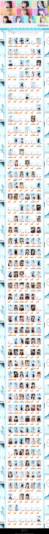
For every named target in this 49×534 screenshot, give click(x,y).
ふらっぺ (33, 155)
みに (33, 177)
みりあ (21, 344)
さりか (21, 266)
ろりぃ (38, 188)
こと (38, 288)
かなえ (10, 277)
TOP (9, 29)
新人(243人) (28, 32)
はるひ (38, 155)
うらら (21, 466)
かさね (33, 77)
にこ (27, 477)
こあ (21, 188)
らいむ (10, 477)
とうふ (33, 144)
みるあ (33, 277)
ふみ (33, 55)
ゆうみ (10, 255)
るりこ (27, 344)
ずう (33, 88)
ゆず (21, 288)
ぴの (15, 366)
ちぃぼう (16, 288)
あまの (10, 155)
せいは (16, 333)
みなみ (10, 433)
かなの (10, 444)
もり (27, 144)
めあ (27, 166)
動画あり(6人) (31, 32)
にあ (15, 477)
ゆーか (16, 177)
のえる (27, 355)
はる (38, 277)
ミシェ (27, 188)
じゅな (10, 377)
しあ (15, 355)
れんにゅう (33, 466)
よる (27, 244)
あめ (10, 366)
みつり (21, 55)
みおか (27, 366)
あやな (38, 377)
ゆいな (21, 477)
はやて (38, 66)
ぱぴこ (38, 444)
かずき (33, 333)
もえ (21, 333)
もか (15, 377)
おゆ (10, 333)
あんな (38, 433)
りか (15, 66)
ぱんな (10, 77)
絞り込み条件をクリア (13, 32)
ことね (10, 288)
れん (38, 177)
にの (38, 355)
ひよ (15, 266)
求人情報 (40, 29)
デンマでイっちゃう (21, 377)
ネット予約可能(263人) (36, 32)
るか (21, 255)
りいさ (27, 288)
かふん (38, 88)
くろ (15, 77)
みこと (27, 466)
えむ (15, 188)
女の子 (17, 29)
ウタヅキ (10, 144)
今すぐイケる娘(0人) (19, 32)
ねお (15, 444)
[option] (24, 14)
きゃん (16, 155)
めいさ (33, 244)
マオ (21, 66)
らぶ (38, 55)
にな (21, 244)
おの (10, 166)
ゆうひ (16, 55)
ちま (38, 333)
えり (15, 277)
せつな (16, 255)
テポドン (16, 88)
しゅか (10, 177)
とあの (38, 166)
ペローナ (10, 188)
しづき (33, 66)
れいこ (10, 88)
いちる (27, 255)
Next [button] (47, 14)
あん (38, 455)
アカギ (27, 55)
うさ (38, 466)
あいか (33, 344)
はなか (33, 444)
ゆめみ (10, 66)
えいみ (33, 166)
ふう (38, 144)
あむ (21, 455)
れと (33, 355)
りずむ (33, 455)
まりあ (38, 266)
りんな (10, 266)
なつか (21, 433)
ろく (27, 277)
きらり (27, 455)
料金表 (24, 29)
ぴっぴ (21, 144)
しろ (27, 88)
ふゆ (38, 344)
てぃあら (16, 344)
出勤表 (13, 29)
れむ (33, 266)
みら (21, 277)
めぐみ (21, 77)
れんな (21, 444)
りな (10, 355)
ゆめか (16, 244)
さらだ (38, 77)
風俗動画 (28, 29)
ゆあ (33, 366)
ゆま (10, 466)
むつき (21, 366)
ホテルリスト (32, 29)
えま (15, 433)
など (15, 455)
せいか (10, 455)
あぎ (10, 55)
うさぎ (33, 477)
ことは (27, 377)
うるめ (38, 366)
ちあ (10, 244)
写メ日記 (21, 29)
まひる (16, 466)
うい (27, 444)
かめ (10, 344)
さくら (33, 255)
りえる (33, 288)
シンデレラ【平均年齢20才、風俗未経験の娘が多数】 (24, 533)
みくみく (33, 377)
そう (27, 66)
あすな (16, 166)
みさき (38, 244)
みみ (27, 433)
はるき (38, 477)
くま (27, 155)
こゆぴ (33, 188)
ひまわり (22, 166)
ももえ (21, 155)
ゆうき (33, 433)
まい (27, 177)
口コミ (36, 29)
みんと (16, 144)
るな (21, 88)
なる (27, 266)
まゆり (27, 333)
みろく (38, 255)
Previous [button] (2, 14)
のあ (21, 177)
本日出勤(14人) (24, 32)
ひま (21, 355)
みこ (27, 77)
